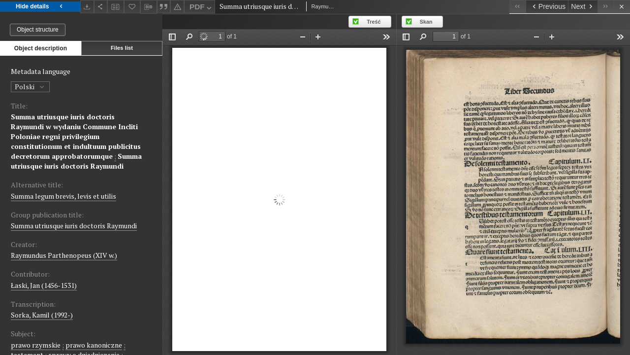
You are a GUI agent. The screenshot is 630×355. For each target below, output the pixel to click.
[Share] (101, 6)
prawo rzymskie (36, 345)
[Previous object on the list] (547, 6)
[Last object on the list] (606, 6)
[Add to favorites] (132, 6)
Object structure (38, 29)
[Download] (87, 6)
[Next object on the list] (583, 6)
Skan (426, 22)
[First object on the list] (517, 6)
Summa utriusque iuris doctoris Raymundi (76, 161)
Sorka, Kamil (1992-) (42, 315)
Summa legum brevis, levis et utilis (63, 196)
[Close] (622, 6)
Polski (30, 86)
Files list (122, 48)
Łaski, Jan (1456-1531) (44, 285)
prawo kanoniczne (93, 345)
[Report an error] (177, 6)
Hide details (40, 6)
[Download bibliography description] (148, 7)
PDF (201, 8)
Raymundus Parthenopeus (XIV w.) (64, 255)
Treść (373, 22)
